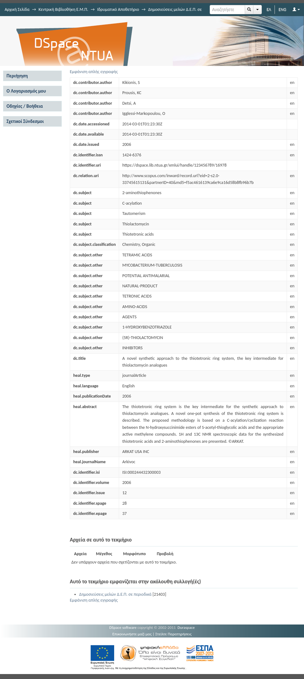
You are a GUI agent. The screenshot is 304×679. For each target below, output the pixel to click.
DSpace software (122, 627)
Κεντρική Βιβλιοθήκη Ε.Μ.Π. (63, 9)
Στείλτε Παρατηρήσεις (173, 634)
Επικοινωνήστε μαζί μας (132, 634)
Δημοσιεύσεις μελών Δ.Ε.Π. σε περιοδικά (115, 594)
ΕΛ (268, 9)
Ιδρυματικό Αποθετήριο (118, 9)
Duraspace (186, 627)
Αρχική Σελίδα (17, 9)
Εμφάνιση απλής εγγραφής (94, 71)
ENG (282, 9)
